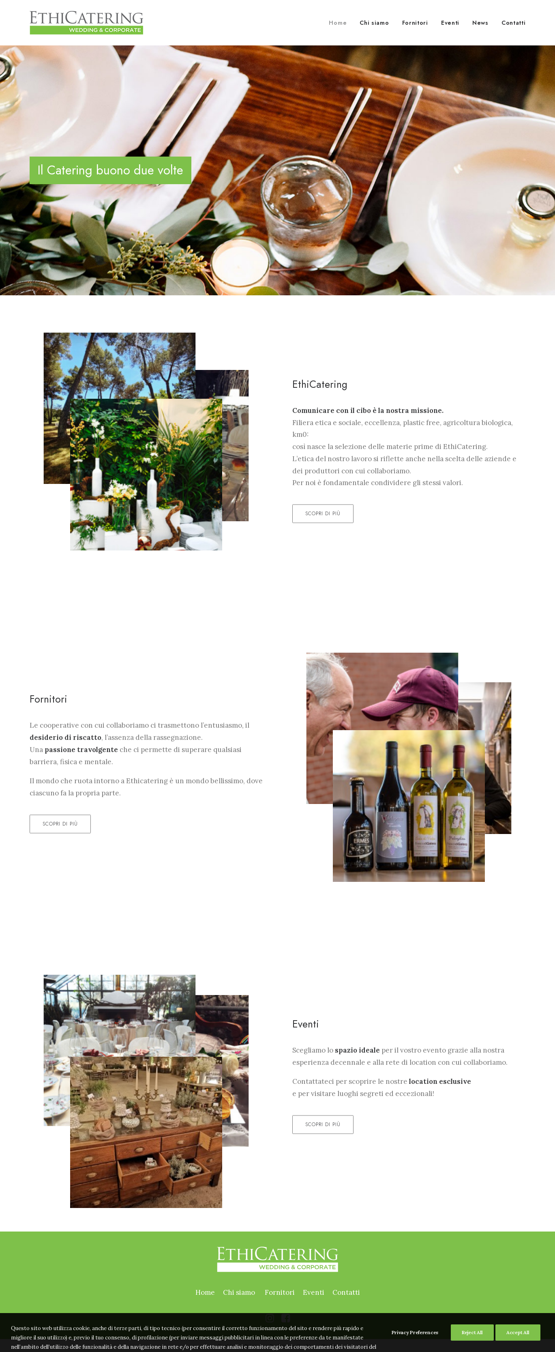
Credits (329, 1346)
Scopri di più (323, 542)
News (480, 23)
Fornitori (415, 23)
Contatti (513, 23)
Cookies (227, 1346)
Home (338, 23)
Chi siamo (374, 23)
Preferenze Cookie (291, 1346)
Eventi (450, 23)
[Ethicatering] (86, 22)
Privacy (252, 1346)
